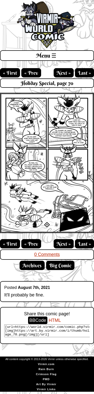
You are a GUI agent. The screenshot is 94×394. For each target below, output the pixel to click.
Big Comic (60, 265)
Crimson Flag (46, 376)
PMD (46, 381)
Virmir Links (46, 391)
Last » (84, 73)
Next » (64, 73)
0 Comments (47, 254)
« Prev (31, 73)
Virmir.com (46, 366)
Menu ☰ (46, 55)
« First (10, 73)
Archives (32, 265)
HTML (55, 320)
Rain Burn (46, 371)
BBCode (37, 320)
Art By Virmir (46, 386)
